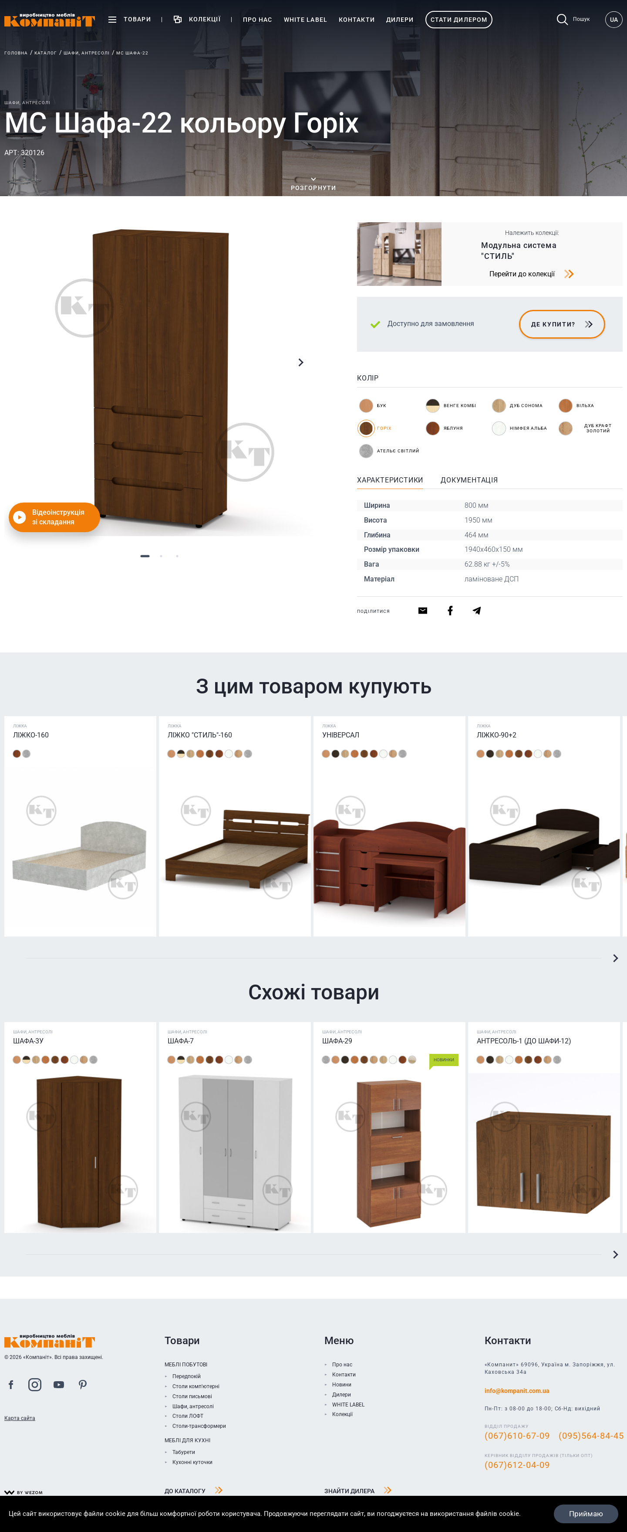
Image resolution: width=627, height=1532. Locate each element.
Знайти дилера (358, 1491)
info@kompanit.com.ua (517, 1390)
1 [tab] (145, 556)
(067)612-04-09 (517, 1465)
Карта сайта (19, 1418)
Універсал (340, 735)
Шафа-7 (181, 1041)
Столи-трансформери (199, 1426)
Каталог (45, 53)
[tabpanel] (161, 379)
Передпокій (186, 1376)
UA (614, 19)
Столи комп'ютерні (195, 1386)
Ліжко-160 (31, 735)
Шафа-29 (337, 1041)
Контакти (344, 1375)
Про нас (342, 1365)
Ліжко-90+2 (496, 735)
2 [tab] (161, 556)
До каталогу (194, 1491)
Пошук (573, 20)
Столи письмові (192, 1396)
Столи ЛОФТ (187, 1416)
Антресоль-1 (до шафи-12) (524, 1041)
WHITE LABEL (348, 1405)
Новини (341, 1385)
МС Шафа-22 (132, 53)
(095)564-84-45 (591, 1435)
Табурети (183, 1452)
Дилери (341, 1395)
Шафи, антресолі (87, 53)
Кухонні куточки (192, 1462)
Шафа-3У (28, 1041)
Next (300, 362)
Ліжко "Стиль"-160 (200, 735)
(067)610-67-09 (517, 1435)
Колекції (342, 1414)
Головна (16, 53)
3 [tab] (177, 556)
